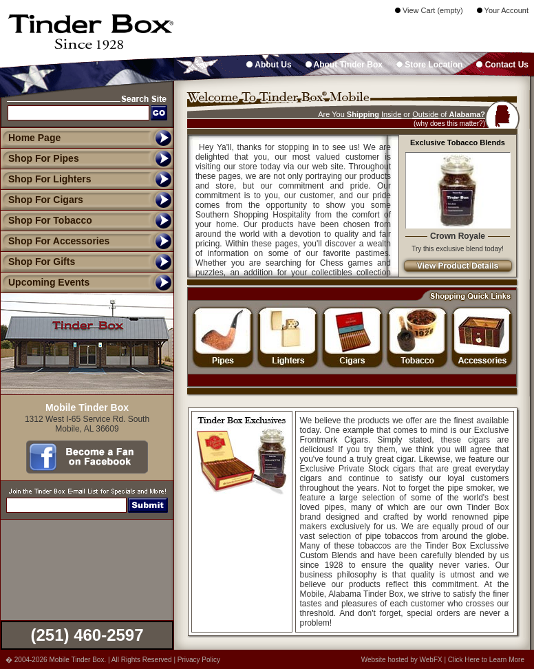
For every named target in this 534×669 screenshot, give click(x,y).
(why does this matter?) (449, 123)
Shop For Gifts (37, 261)
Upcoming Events (44, 282)
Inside (391, 114)
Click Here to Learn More (486, 659)
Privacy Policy (199, 659)
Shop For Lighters (46, 178)
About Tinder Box (344, 65)
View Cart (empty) (429, 10)
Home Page (34, 137)
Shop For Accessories (54, 240)
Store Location (429, 65)
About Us (268, 65)
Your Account (502, 10)
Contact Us (502, 65)
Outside (425, 114)
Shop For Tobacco (46, 220)
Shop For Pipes (39, 158)
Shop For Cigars (41, 199)
